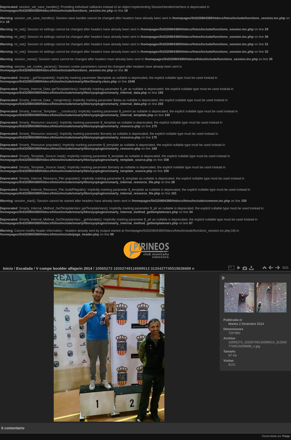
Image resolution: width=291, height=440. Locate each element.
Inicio (8, 268)
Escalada (24, 268)
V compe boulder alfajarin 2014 (64, 268)
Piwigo (286, 436)
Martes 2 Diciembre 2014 (246, 324)
